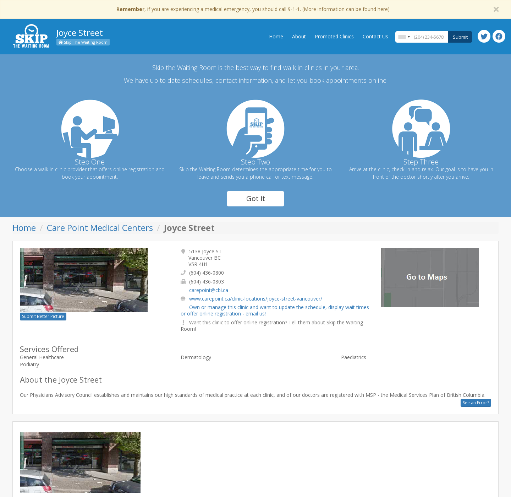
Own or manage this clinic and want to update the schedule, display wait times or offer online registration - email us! (275, 310)
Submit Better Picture (43, 316)
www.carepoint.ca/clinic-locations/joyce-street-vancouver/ (255, 298)
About (299, 36)
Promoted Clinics (334, 36)
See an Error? (476, 403)
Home (276, 36)
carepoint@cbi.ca (208, 290)
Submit (460, 37)
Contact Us (375, 36)
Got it (255, 198)
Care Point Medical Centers (100, 227)
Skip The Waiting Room (83, 42)
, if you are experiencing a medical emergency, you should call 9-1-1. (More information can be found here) (253, 9)
